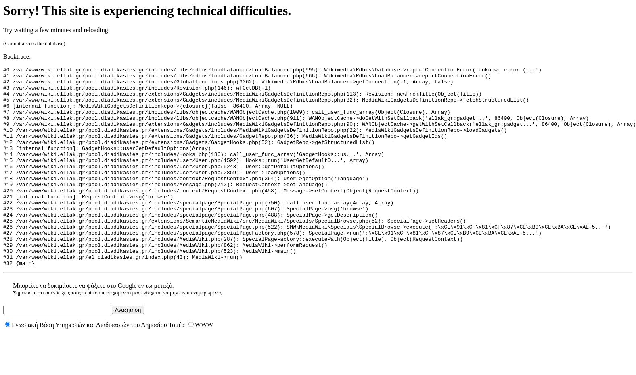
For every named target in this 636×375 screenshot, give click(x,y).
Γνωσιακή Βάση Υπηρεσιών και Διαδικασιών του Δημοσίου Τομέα (95, 364)
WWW (200, 364)
